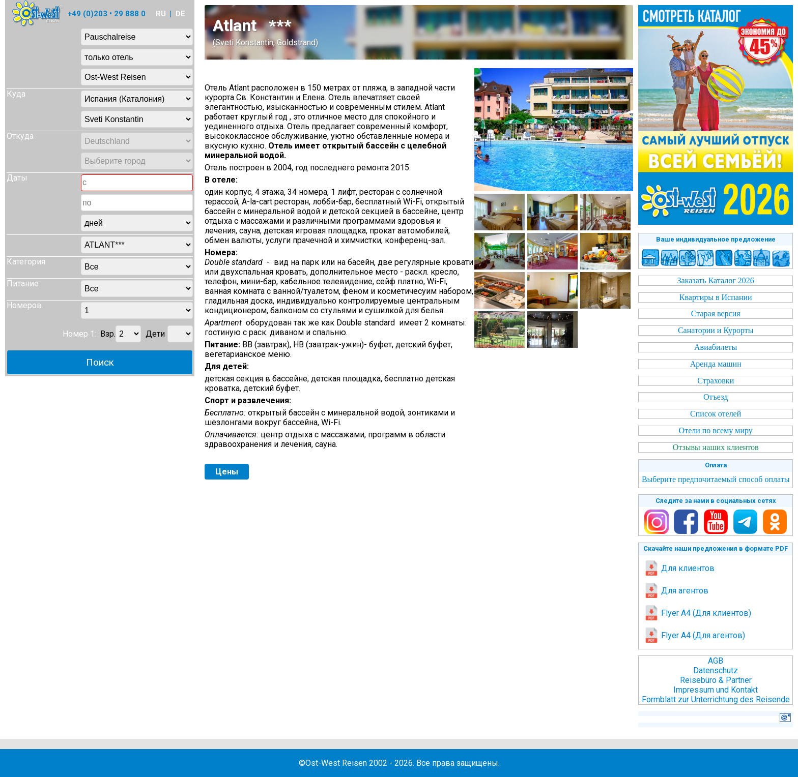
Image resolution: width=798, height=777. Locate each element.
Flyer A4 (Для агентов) (694, 635)
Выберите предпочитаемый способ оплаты (716, 479)
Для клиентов (679, 568)
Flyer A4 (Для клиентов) (697, 613)
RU (161, 13)
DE (180, 13)
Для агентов (676, 590)
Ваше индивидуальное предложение (716, 239)
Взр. (108, 334)
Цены (226, 471)
